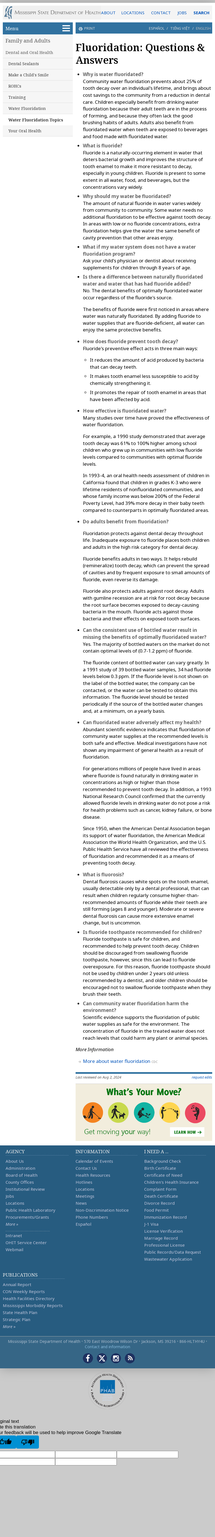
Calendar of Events (94, 1161)
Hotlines (84, 1182)
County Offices (20, 1182)
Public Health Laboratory (30, 1210)
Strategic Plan (16, 1319)
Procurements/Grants (27, 1217)
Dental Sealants (23, 63)
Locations (15, 1203)
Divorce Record (159, 1203)
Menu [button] (38, 28)
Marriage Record (161, 1238)
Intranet (14, 1235)
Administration (20, 1168)
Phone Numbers (92, 1217)
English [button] (203, 28)
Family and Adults (28, 40)
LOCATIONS (132, 12)
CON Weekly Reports (24, 1291)
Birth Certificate (160, 1168)
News (81, 1203)
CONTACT (161, 12)
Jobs (10, 1196)
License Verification (163, 1231)
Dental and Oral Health (29, 52)
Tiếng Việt (180, 28)
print (89, 28)
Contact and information (107, 1346)
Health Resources (93, 1175)
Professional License (164, 1245)
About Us (15, 1161)
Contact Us (86, 1168)
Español (156, 28)
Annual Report (17, 1284)
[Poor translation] (27, 1441)
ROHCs (14, 86)
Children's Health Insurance (171, 1182)
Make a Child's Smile (28, 74)
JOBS (182, 12)
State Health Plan (20, 1312)
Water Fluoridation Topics (35, 120)
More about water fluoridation (116, 1061)
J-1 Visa (151, 1224)
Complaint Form (160, 1189)
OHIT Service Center (26, 1242)
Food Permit (156, 1210)
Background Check (162, 1161)
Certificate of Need (163, 1175)
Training (17, 97)
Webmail (14, 1249)
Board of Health (22, 1175)
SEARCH (201, 12)
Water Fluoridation (27, 108)
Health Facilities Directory (29, 1298)
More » (12, 1224)
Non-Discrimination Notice (102, 1210)
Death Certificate (161, 1196)
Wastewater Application (168, 1259)
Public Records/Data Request (172, 1252)
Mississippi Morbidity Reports (33, 1305)
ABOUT (108, 12)
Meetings (85, 1196)
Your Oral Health (24, 130)
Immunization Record (165, 1217)
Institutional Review (25, 1189)
